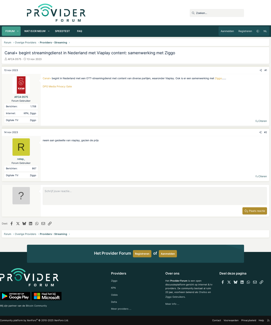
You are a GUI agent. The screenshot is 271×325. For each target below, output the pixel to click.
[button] (43, 31)
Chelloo (164, 299)
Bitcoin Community (65, 304)
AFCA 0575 (39, 59)
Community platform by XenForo (58, 320)
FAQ (104, 31)
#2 (240, 132)
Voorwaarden (206, 320)
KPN (119, 286)
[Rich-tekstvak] (155, 196)
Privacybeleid (223, 320)
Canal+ (72, 78)
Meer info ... (167, 306)
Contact (193, 320)
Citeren (237, 120)
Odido (120, 294)
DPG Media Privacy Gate (82, 90)
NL (240, 31)
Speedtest (87, 31)
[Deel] (235, 70)
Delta (120, 301)
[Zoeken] (217, 13)
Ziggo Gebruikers (183, 299)
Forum (35, 31)
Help (234, 320)
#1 (240, 70)
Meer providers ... (127, 308)
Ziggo (71, 82)
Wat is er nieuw (60, 31)
